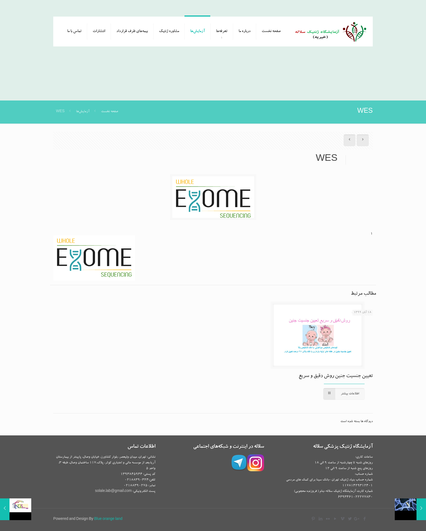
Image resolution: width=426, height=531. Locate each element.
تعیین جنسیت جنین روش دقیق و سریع (336, 376)
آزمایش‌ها (82, 112)
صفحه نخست (109, 112)
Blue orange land (108, 519)
